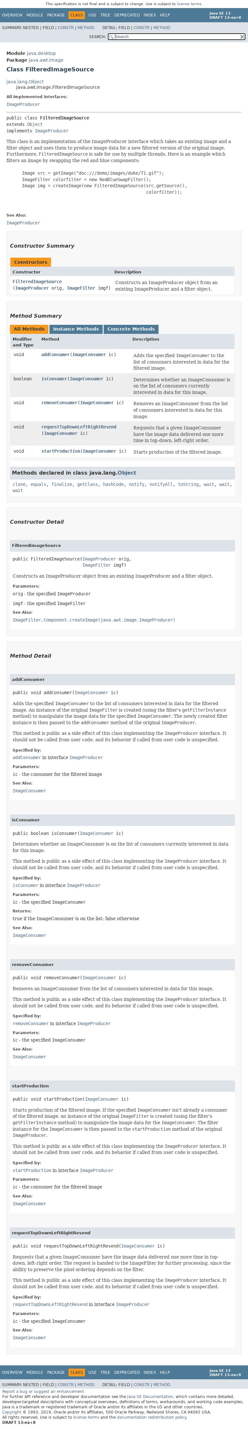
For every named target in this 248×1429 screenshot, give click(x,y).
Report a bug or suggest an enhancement (43, 1391)
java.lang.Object (25, 81)
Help (165, 15)
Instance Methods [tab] (76, 329)
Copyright (11, 1412)
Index (150, 15)
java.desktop (41, 53)
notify (136, 484)
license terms (189, 4)
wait (209, 484)
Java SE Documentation (150, 1396)
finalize (61, 484)
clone (19, 484)
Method (86, 28)
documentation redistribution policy (151, 1417)
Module (34, 15)
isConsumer (54, 378)
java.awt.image (46, 60)
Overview (12, 15)
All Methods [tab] (29, 329)
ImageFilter (81, 288)
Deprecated (127, 15)
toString (188, 484)
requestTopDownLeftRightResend (78, 426)
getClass (87, 484)
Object (35, 124)
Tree (105, 15)
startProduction (60, 451)
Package (56, 15)
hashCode (113, 484)
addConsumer (55, 354)
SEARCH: (97, 37)
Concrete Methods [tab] (131, 329)
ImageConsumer (89, 354)
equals (38, 484)
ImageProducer (23, 104)
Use (92, 15)
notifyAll (161, 484)
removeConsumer (59, 402)
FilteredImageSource (37, 281)
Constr (66, 28)
